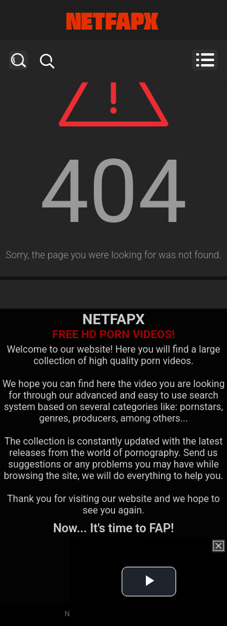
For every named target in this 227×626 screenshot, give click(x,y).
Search (18, 60)
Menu (205, 60)
